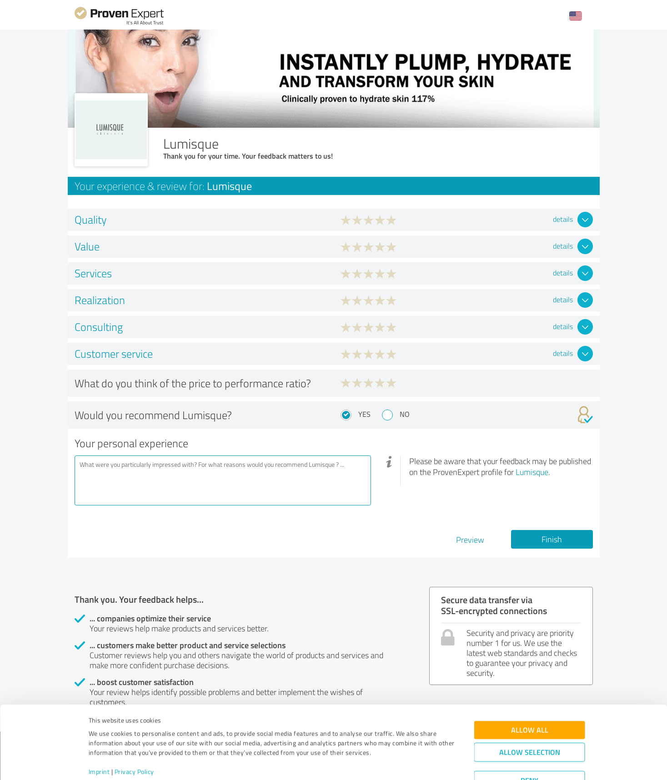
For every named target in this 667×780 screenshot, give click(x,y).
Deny (529, 746)
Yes (364, 414)
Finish (552, 539)
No (405, 414)
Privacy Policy (134, 737)
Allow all (529, 695)
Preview (470, 540)
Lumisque (532, 471)
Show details (390, 763)
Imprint (99, 737)
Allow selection (529, 718)
